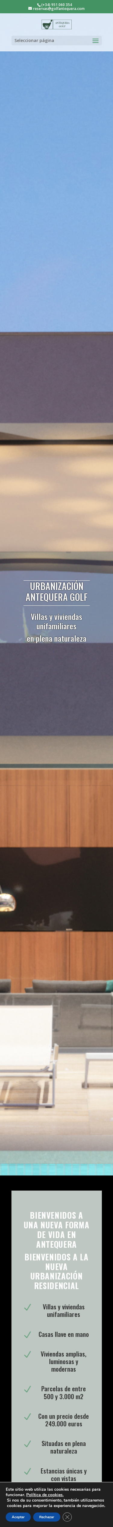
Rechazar (46, 1517)
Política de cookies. (45, 1495)
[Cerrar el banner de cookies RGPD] (67, 1517)
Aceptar (18, 1517)
